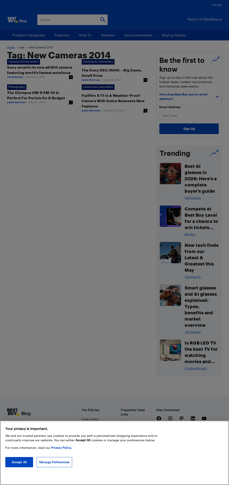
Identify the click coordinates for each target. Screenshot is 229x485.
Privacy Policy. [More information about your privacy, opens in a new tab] (61, 447)
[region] (114, 453)
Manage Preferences (54, 462)
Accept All (19, 462)
